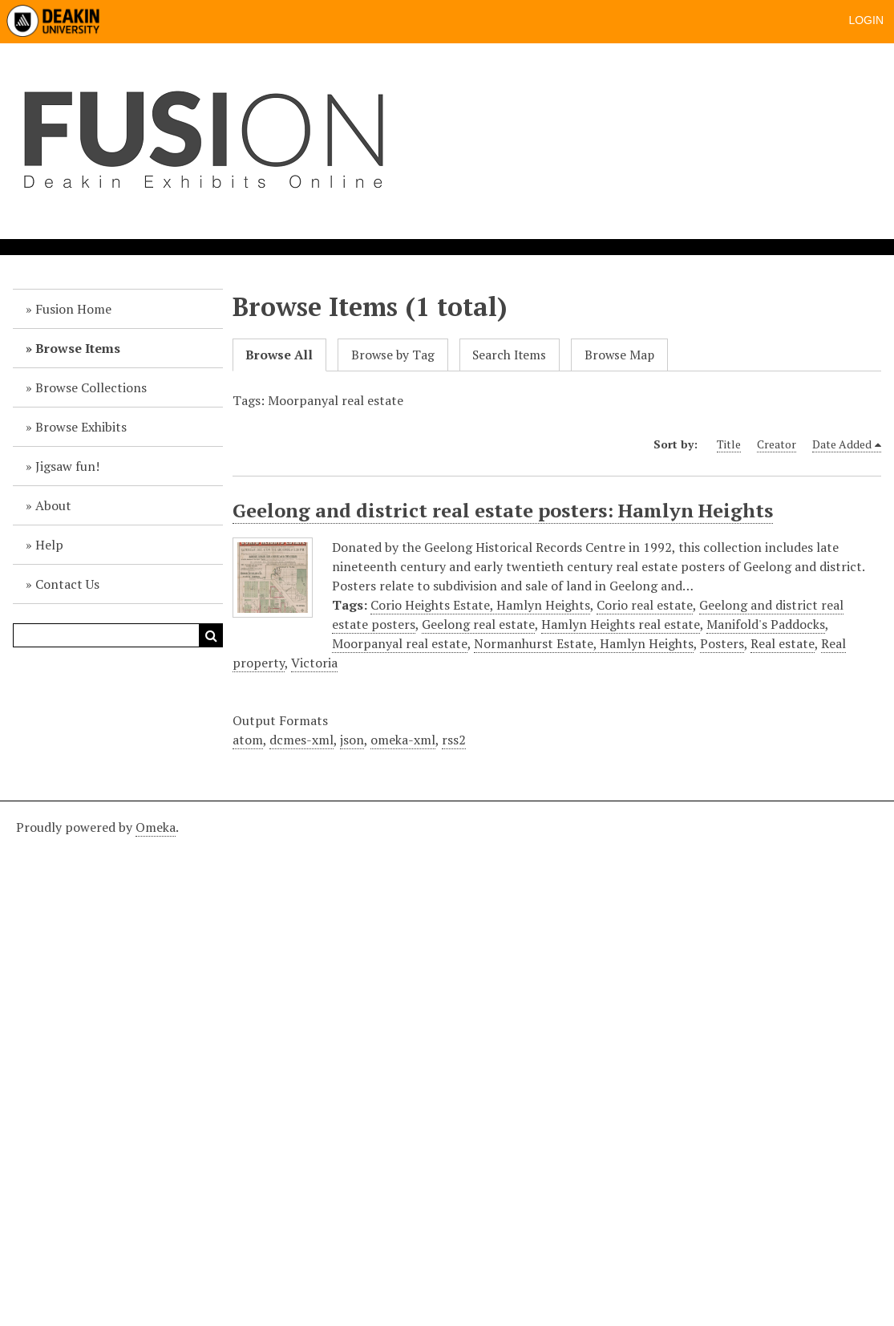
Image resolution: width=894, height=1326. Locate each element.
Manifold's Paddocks (765, 624)
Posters (722, 643)
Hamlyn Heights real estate (620, 624)
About (53, 505)
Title (729, 444)
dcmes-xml (301, 739)
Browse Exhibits (81, 427)
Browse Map (619, 355)
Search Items (509, 355)
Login (866, 20)
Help (49, 545)
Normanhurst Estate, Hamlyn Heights (584, 643)
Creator (776, 444)
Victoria (314, 662)
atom (248, 739)
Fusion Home (73, 309)
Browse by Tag (393, 355)
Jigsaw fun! (67, 466)
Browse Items (77, 348)
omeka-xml (402, 739)
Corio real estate (645, 605)
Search (211, 635)
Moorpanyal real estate (399, 643)
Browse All (279, 355)
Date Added (842, 444)
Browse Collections (91, 387)
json (352, 739)
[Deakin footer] (447, 1061)
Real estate (782, 643)
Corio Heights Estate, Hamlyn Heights (480, 605)
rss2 (454, 739)
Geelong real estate (478, 624)
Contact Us (67, 584)
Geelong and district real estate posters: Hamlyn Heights (503, 510)
